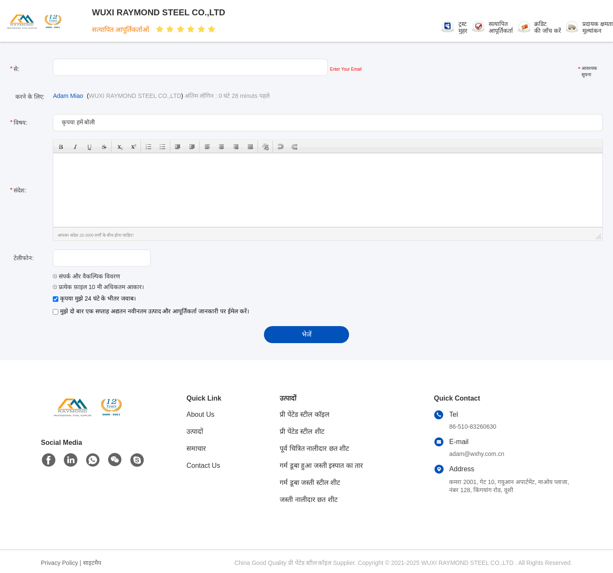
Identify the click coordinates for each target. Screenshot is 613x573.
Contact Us (203, 465)
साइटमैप (92, 562)
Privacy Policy (59, 562)
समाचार (196, 448)
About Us (200, 414)
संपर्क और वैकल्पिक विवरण (86, 276)
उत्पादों (194, 431)
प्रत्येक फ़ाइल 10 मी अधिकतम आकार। (98, 287)
